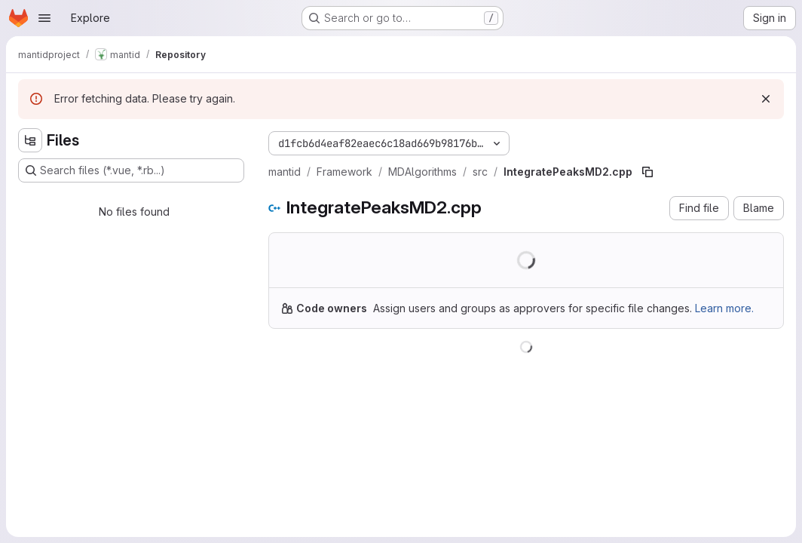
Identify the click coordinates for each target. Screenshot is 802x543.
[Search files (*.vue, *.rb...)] (131, 170)
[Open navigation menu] (44, 18)
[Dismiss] (766, 99)
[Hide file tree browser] (30, 140)
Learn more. (724, 308)
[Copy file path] (647, 172)
